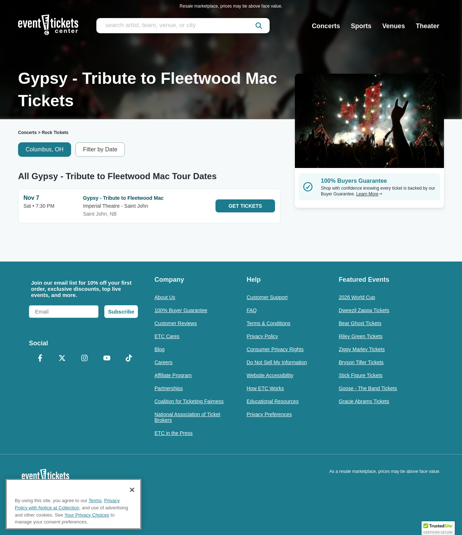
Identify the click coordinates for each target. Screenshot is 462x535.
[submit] (259, 25)
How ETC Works (265, 388)
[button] (438, 528)
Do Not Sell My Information (277, 362)
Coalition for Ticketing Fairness (188, 401)
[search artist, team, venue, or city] (183, 25)
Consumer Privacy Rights (275, 349)
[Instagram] (84, 358)
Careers (163, 362)
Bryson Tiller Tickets (361, 362)
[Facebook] (40, 358)
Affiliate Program (173, 375)
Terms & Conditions (268, 323)
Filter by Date (100, 149)
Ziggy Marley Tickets (362, 349)
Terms (95, 500)
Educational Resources (272, 401)
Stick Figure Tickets (360, 375)
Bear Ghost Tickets (360, 323)
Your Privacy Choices (87, 515)
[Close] (132, 490)
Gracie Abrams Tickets (364, 401)
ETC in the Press (173, 433)
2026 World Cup (357, 297)
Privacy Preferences (269, 414)
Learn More (369, 194)
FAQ (252, 310)
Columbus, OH (45, 149)
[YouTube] (107, 358)
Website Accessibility (270, 375)
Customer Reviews (175, 323)
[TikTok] (129, 358)
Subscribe (121, 312)
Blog (159, 349)
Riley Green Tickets (360, 336)
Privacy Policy (262, 336)
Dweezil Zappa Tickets (364, 310)
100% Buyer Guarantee (180, 310)
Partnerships (168, 388)
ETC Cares (166, 336)
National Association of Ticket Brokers (187, 417)
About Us (164, 297)
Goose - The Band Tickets (368, 388)
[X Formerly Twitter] (62, 358)
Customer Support (267, 297)
